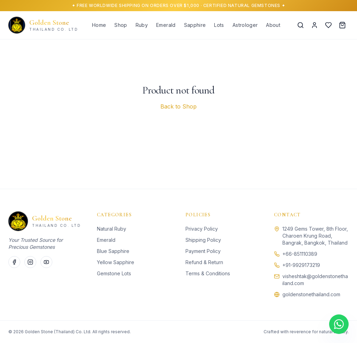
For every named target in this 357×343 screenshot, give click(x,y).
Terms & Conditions (207, 273)
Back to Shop (178, 106)
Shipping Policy (203, 240)
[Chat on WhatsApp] (339, 324)
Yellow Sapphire (115, 262)
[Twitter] (46, 262)
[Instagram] (30, 262)
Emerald (165, 25)
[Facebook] (14, 262)
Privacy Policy (201, 229)
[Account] (314, 25)
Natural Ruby (111, 229)
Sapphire (195, 25)
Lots (219, 25)
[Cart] (342, 25)
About (273, 25)
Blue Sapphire (113, 251)
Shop (120, 25)
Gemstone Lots (114, 273)
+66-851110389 (299, 254)
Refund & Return (204, 262)
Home (99, 25)
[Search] (300, 25)
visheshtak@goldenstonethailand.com (315, 279)
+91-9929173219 (301, 265)
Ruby (142, 25)
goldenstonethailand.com (311, 294)
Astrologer (245, 25)
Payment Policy (203, 251)
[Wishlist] (328, 25)
